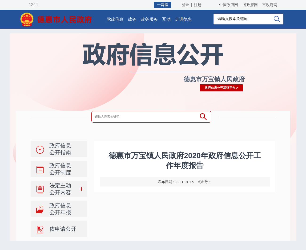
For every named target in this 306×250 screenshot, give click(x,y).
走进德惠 (183, 19)
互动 (166, 19)
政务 (132, 19)
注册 (197, 5)
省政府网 (250, 5)
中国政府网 (228, 5)
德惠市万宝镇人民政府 (214, 79)
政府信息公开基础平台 (220, 88)
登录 (185, 5)
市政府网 (269, 5)
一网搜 (162, 5)
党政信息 (115, 19)
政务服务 (149, 19)
